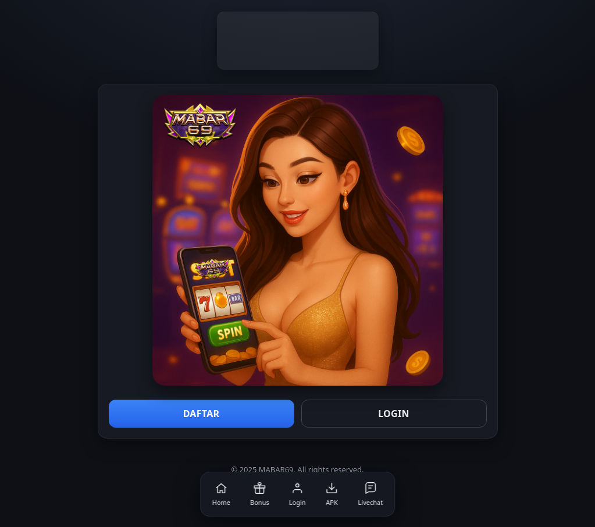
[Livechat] (370, 494)
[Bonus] (259, 494)
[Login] (297, 494)
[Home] (221, 494)
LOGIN (393, 413)
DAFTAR (201, 413)
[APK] (332, 494)
